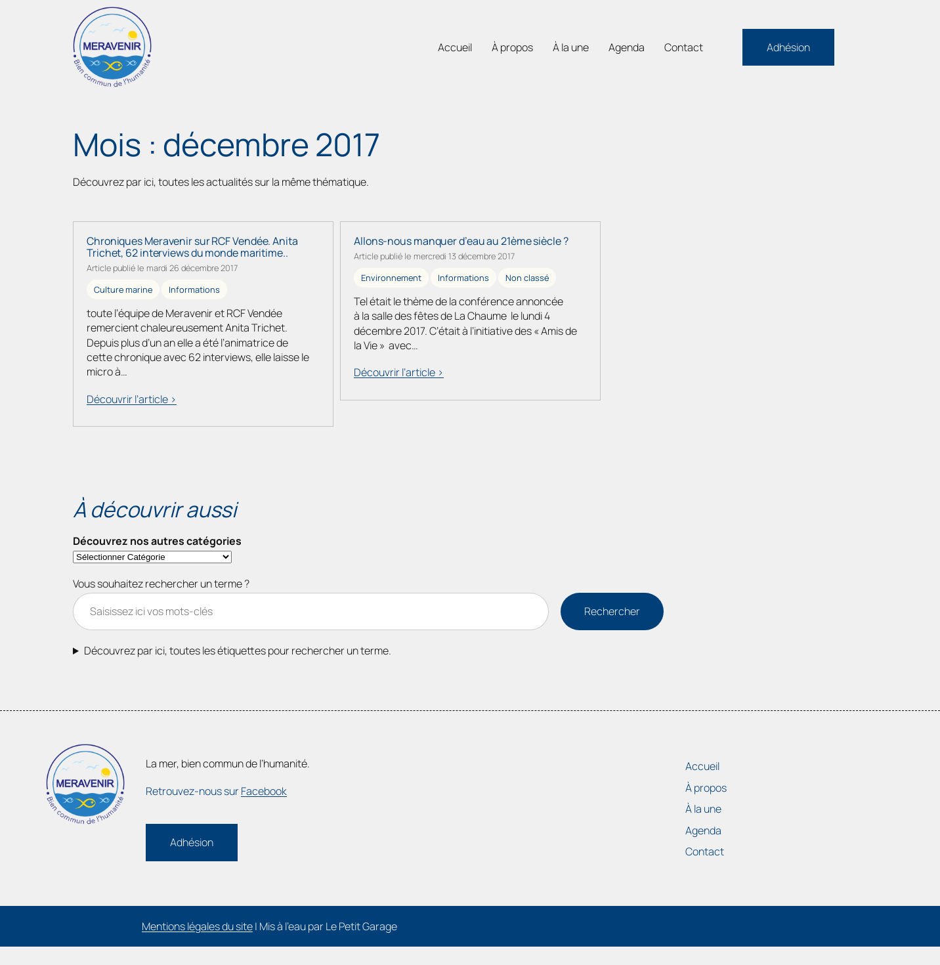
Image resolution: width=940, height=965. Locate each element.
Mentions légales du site (197, 926)
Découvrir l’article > (132, 399)
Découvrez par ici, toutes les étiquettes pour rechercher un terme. (237, 650)
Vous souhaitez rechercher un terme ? (161, 583)
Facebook (264, 791)
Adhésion (788, 47)
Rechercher (612, 611)
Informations (194, 289)
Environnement (391, 278)
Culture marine (123, 289)
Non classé (527, 278)
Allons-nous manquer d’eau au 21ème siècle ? (461, 241)
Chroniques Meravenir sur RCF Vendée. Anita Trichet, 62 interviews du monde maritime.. (192, 247)
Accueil (455, 47)
